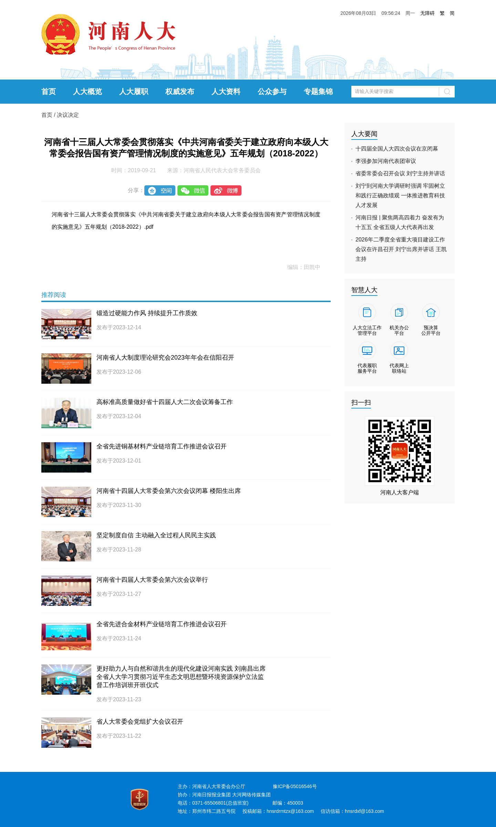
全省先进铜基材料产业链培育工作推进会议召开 (161, 446)
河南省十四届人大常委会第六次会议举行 (152, 579)
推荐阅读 (53, 294)
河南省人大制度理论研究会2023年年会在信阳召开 (165, 357)
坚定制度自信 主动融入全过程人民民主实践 (156, 535)
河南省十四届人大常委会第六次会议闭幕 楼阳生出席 (168, 490)
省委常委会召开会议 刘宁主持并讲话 (400, 173)
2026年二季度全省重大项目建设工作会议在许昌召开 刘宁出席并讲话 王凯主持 (401, 249)
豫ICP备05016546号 (295, 786)
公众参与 (272, 91)
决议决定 (68, 115)
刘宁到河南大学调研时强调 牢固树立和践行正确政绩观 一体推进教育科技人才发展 (400, 195)
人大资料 (225, 91)
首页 (48, 91)
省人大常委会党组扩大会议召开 (139, 721)
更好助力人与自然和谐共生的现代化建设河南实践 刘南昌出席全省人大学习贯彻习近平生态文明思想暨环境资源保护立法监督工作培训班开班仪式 (181, 677)
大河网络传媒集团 (251, 794)
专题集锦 (318, 91)
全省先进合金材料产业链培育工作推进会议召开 (161, 624)
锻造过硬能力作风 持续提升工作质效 (146, 313)
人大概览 (87, 91)
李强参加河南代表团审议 (385, 161)
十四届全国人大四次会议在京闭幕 (396, 149)
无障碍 (427, 13)
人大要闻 (364, 133)
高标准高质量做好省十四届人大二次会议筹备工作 (164, 402)
